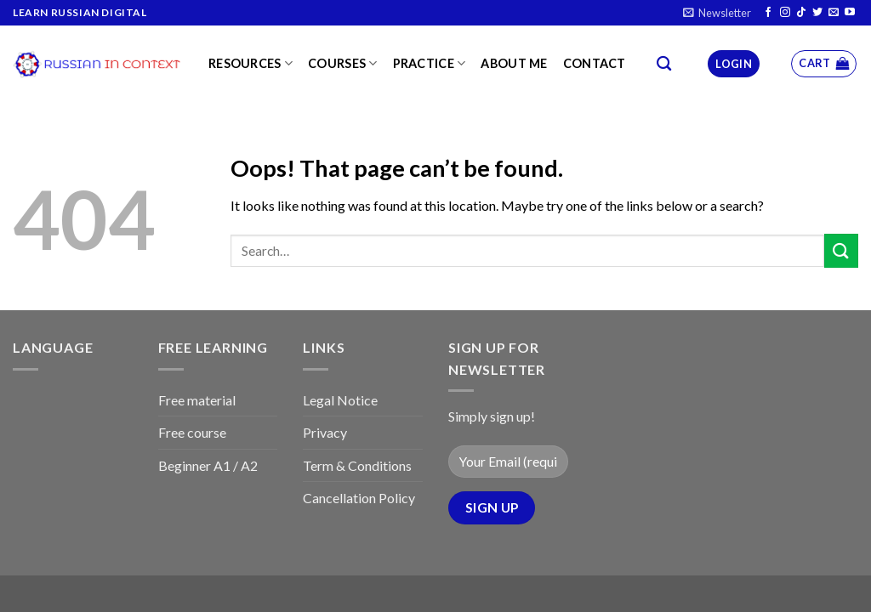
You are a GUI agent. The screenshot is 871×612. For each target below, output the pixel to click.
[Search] (664, 64)
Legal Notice (340, 400)
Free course (192, 432)
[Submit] (841, 250)
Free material (197, 400)
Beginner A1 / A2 (208, 465)
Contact (594, 63)
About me (514, 63)
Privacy (325, 432)
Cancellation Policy (359, 498)
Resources (250, 63)
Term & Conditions (357, 465)
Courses (343, 63)
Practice (429, 63)
